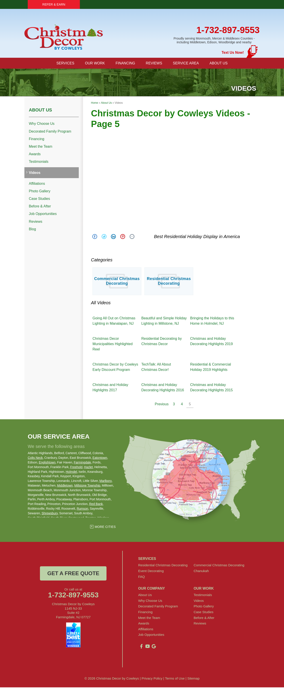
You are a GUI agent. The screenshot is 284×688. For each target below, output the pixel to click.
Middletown (65, 486)
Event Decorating (151, 571)
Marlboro (105, 481)
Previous (161, 405)
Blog (32, 230)
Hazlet (88, 467)
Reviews (35, 222)
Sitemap (193, 679)
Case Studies (39, 199)
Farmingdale (82, 463)
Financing (36, 139)
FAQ (141, 577)
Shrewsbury (49, 514)
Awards (35, 155)
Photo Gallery (39, 192)
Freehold (76, 467)
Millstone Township (87, 486)
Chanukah (201, 571)
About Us (40, 110)
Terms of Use (175, 679)
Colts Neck (35, 458)
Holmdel (71, 472)
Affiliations (37, 184)
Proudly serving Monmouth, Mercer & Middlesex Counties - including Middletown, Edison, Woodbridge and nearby (214, 40)
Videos (34, 173)
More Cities (105, 527)
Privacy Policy (152, 679)
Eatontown (100, 458)
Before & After (40, 207)
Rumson (82, 509)
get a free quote (73, 574)
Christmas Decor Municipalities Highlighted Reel (113, 344)
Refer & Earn (53, 4)
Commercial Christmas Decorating (117, 281)
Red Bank (96, 504)
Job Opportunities (43, 214)
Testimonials (38, 162)
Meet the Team (40, 147)
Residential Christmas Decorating (169, 281)
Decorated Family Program (50, 132)
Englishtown (47, 463)
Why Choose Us (42, 124)
